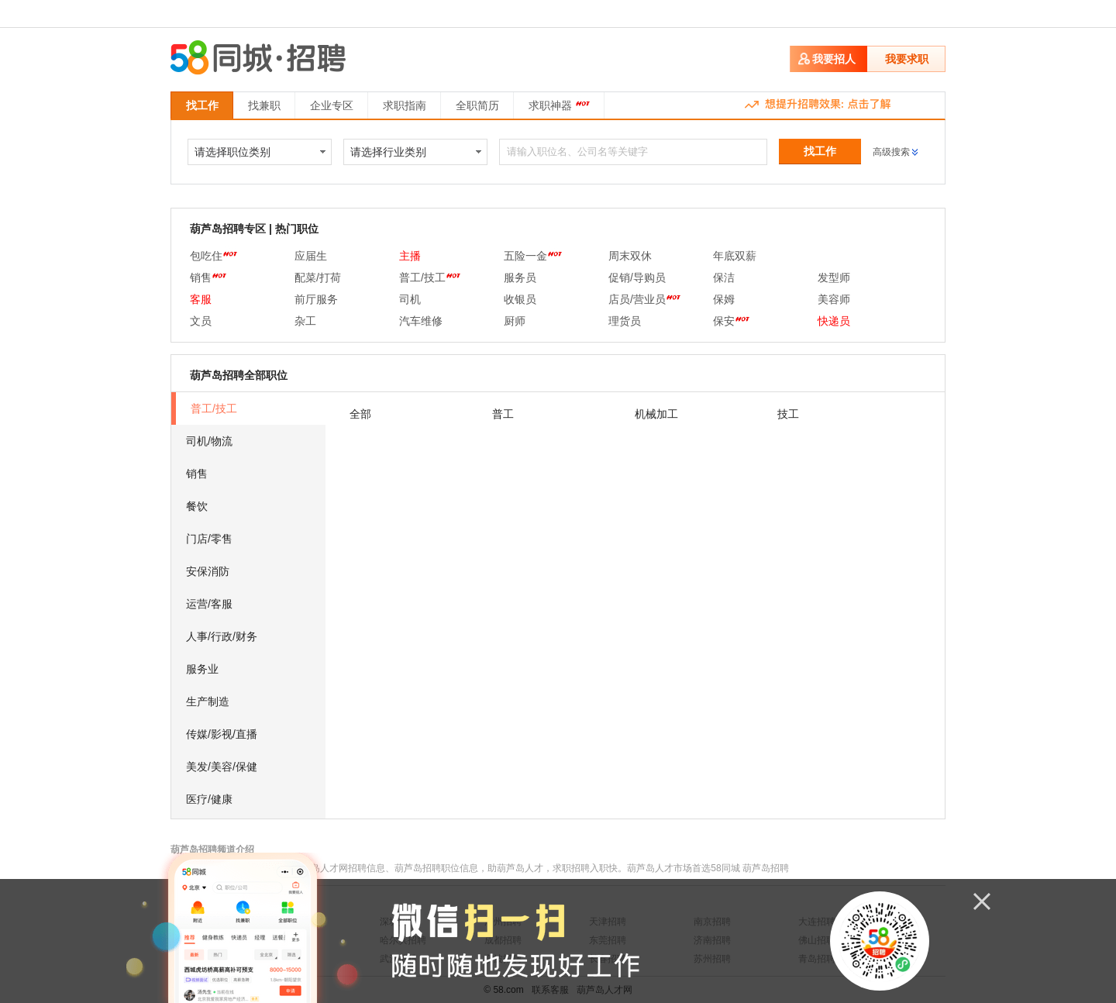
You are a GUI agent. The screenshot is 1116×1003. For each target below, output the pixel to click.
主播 (410, 256)
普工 (503, 413)
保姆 (724, 299)
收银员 (520, 299)
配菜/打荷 (317, 277)
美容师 (834, 299)
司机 (410, 299)
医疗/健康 (209, 799)
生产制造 (207, 701)
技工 (788, 413)
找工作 (202, 105)
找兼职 (264, 105)
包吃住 (213, 256)
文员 (201, 321)
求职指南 (404, 105)
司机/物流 (209, 441)
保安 (731, 321)
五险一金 (533, 256)
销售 (208, 277)
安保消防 (207, 571)
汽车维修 (421, 321)
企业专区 (331, 105)
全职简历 (477, 105)
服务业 (202, 669)
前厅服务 (316, 299)
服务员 (520, 277)
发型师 (834, 277)
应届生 (310, 256)
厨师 (514, 321)
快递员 (834, 321)
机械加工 (656, 413)
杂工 (305, 321)
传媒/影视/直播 (221, 734)
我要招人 (834, 59)
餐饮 (197, 506)
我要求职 (906, 59)
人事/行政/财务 (221, 636)
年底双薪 (734, 256)
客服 (201, 299)
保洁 (724, 277)
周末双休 (630, 256)
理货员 (624, 321)
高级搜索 (891, 151)
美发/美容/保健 (221, 766)
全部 (360, 413)
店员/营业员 (644, 299)
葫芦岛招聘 (765, 868)
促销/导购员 (637, 277)
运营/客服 (209, 604)
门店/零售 (209, 539)
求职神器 (559, 103)
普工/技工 (429, 277)
